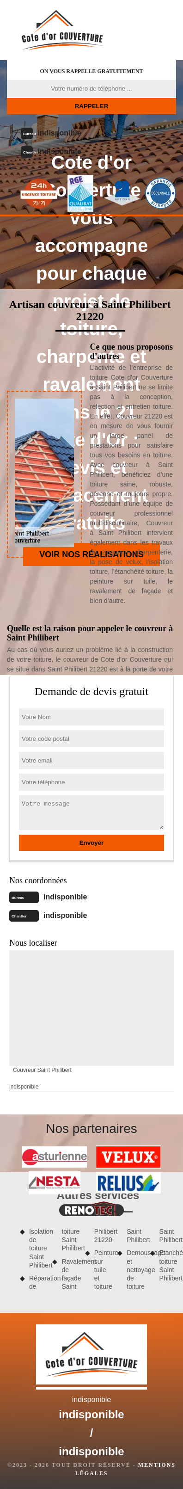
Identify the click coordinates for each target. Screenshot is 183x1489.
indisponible (59, 133)
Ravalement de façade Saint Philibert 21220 (86, 1259)
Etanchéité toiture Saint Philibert (167, 1265)
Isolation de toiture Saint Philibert (37, 1248)
